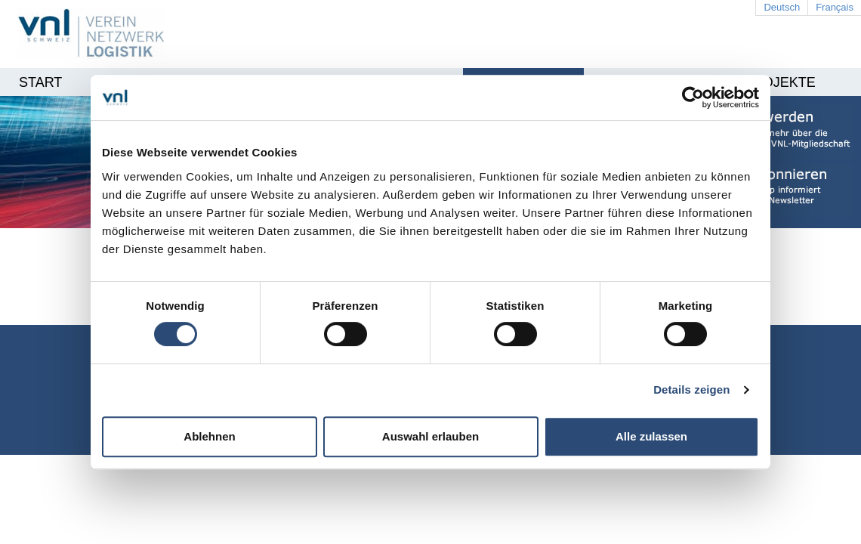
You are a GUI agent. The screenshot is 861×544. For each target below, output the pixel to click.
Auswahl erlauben (430, 436)
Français (834, 7)
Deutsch (782, 7)
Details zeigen (691, 389)
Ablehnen (209, 436)
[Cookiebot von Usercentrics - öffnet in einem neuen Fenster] (693, 97)
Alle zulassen (651, 436)
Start (40, 82)
